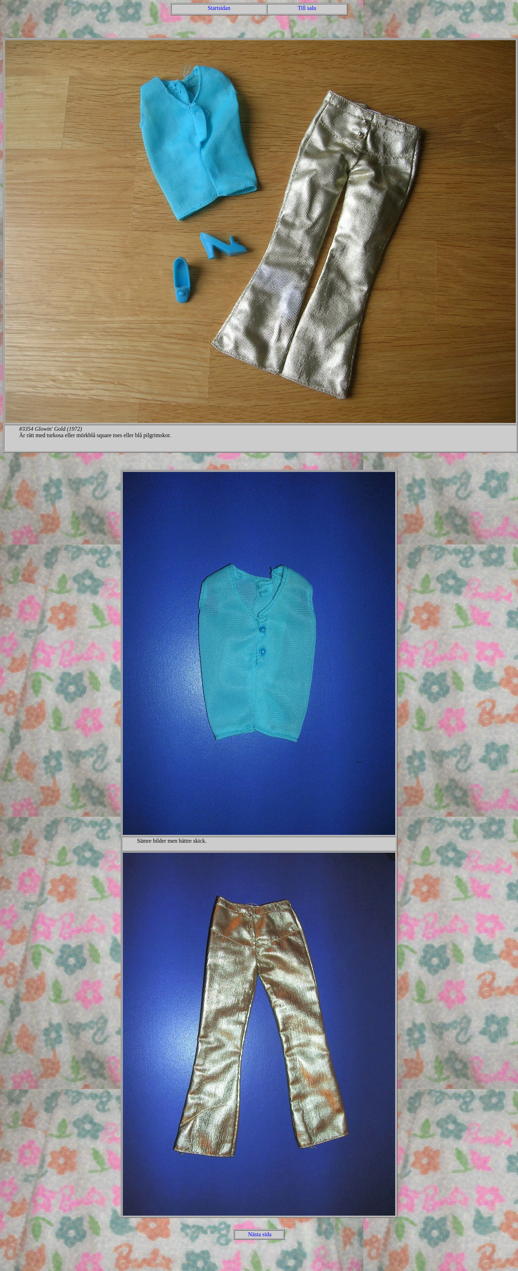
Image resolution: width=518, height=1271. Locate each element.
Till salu (307, 8)
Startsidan (219, 8)
